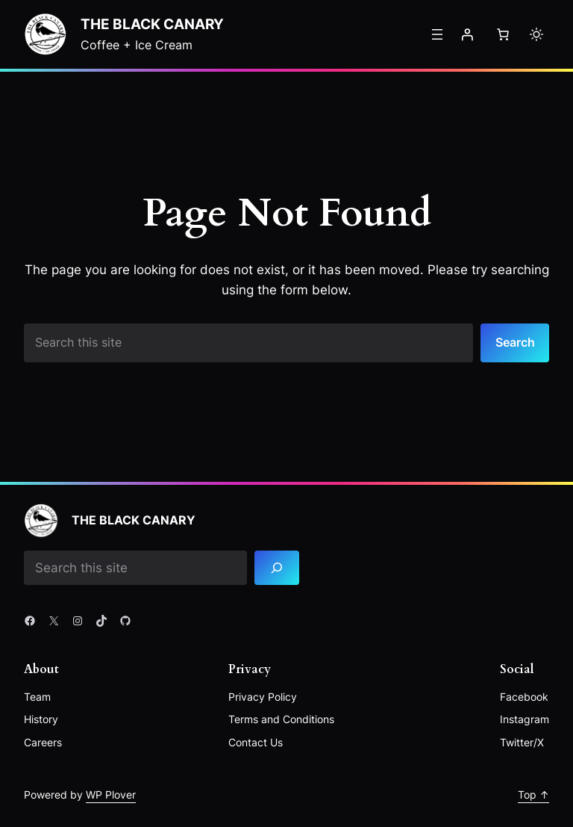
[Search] (276, 568)
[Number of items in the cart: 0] (503, 34)
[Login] (467, 34)
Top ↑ (533, 794)
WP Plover (111, 794)
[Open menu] (437, 34)
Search (515, 342)
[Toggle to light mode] (536, 34)
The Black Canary (152, 24)
